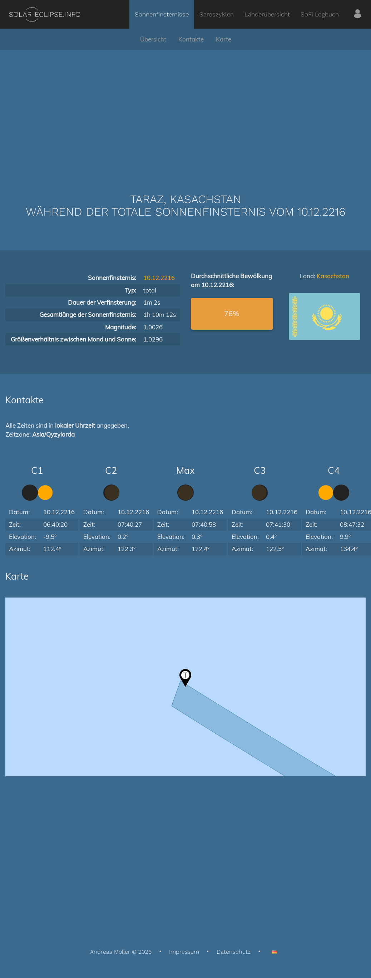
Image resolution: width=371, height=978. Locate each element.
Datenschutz (234, 951)
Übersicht (153, 39)
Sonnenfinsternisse (162, 14)
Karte (223, 39)
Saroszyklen (216, 14)
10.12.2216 (159, 277)
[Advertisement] (185, 111)
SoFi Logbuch (320, 14)
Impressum (184, 951)
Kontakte (191, 39)
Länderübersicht (267, 14)
